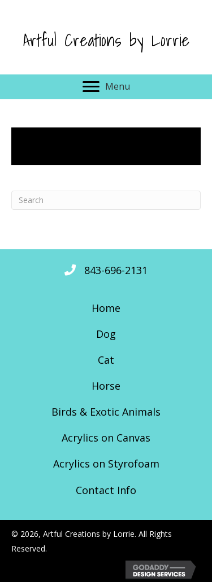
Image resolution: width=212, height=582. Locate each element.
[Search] (106, 200)
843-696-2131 (116, 270)
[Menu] (106, 86)
